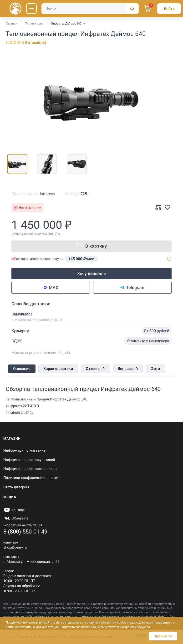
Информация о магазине (24, 450)
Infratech (47, 194)
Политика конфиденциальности (30, 478)
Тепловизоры (34, 23)
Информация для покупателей (29, 460)
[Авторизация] (169, 8)
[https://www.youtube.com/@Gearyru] (14, 510)
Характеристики (58, 368)
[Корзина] (148, 8)
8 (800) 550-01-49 (25, 531)
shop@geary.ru (15, 547)
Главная (11, 23)
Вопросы (127, 369)
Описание (21, 368)
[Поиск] (90, 8)
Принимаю (163, 636)
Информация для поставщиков (30, 469)
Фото (155, 368)
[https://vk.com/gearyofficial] (15, 518)
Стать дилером (16, 487)
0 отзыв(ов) (35, 42)
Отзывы (95, 369)
